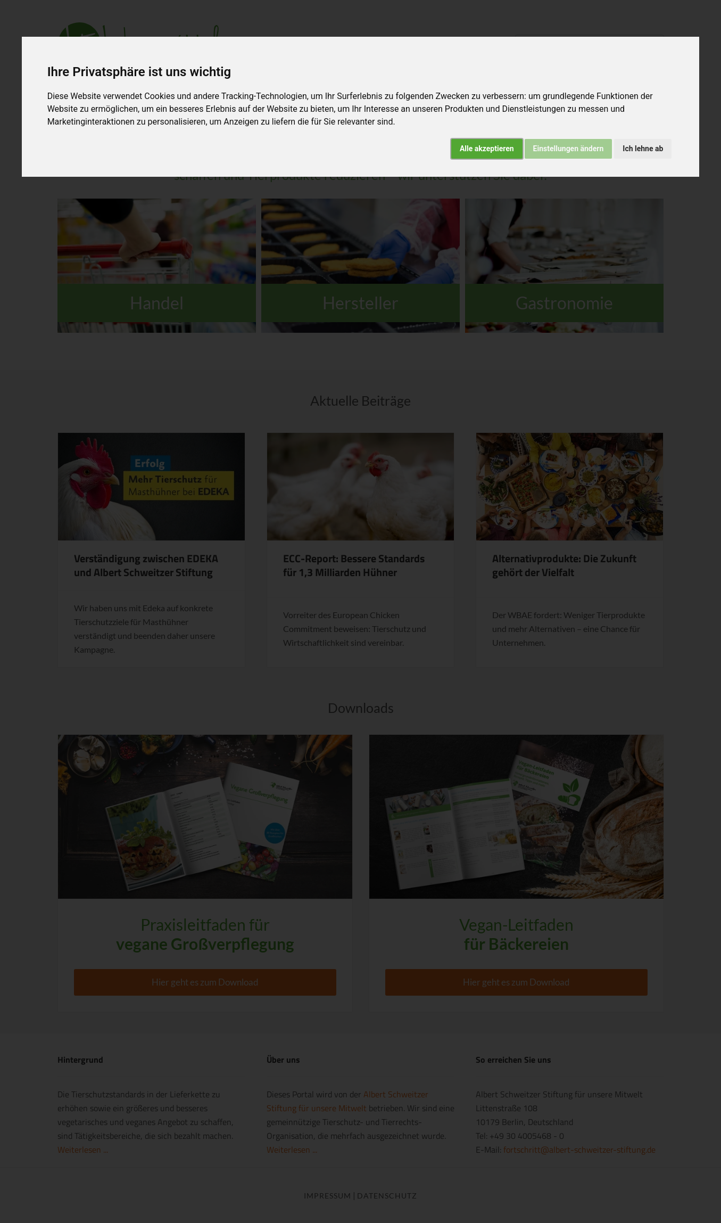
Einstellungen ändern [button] (568, 148)
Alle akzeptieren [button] (487, 148)
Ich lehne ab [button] (643, 148)
